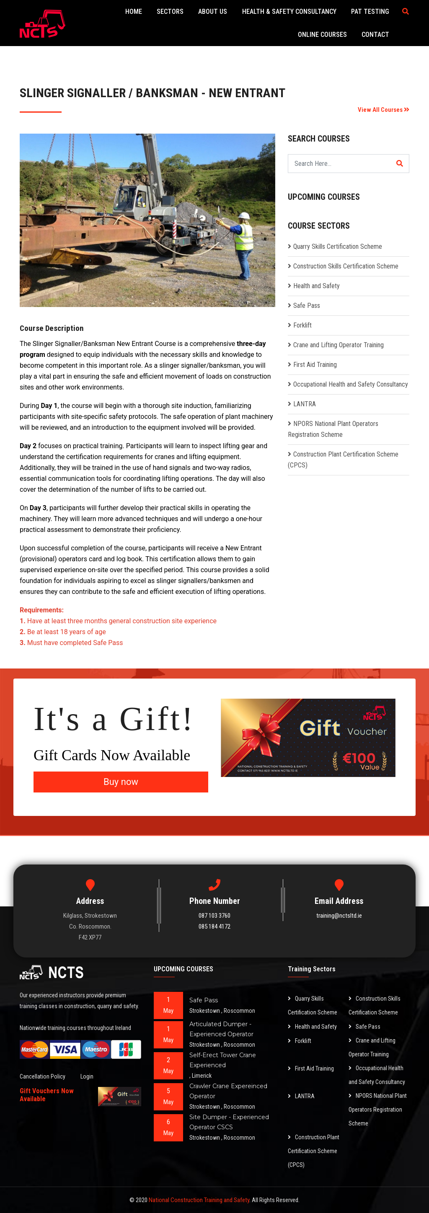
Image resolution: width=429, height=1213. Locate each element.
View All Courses (383, 110)
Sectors (170, 11)
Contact (375, 35)
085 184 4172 (214, 926)
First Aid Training (315, 365)
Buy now (120, 782)
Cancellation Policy (42, 1076)
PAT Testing (370, 11)
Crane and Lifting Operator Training (338, 345)
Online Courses (322, 35)
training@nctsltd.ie (339, 915)
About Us (213, 11)
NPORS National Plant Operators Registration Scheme (378, 1109)
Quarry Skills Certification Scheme (337, 246)
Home (134, 11)
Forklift (302, 325)
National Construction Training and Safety (199, 1200)
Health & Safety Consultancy (289, 11)
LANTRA (304, 404)
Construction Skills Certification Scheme (345, 266)
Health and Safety (316, 286)
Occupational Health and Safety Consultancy (350, 384)
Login (86, 1076)
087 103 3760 (214, 915)
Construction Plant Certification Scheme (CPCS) (313, 1151)
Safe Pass (306, 306)
